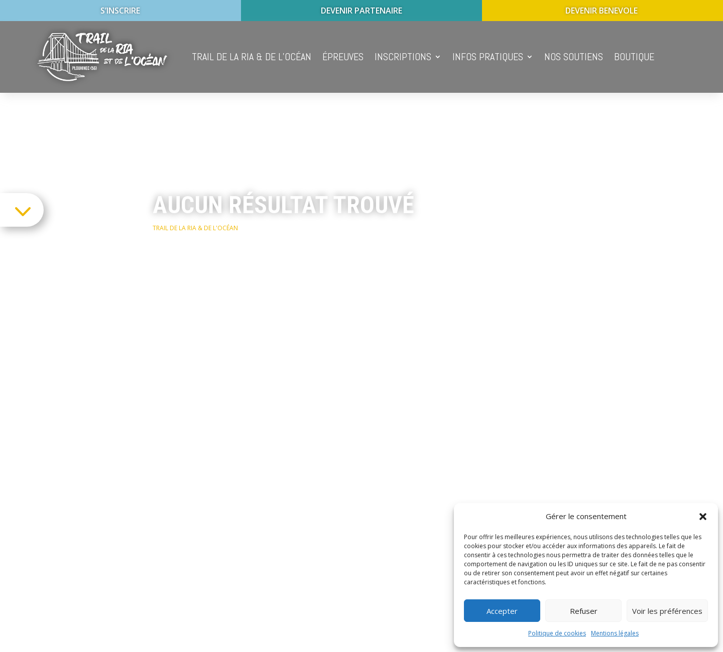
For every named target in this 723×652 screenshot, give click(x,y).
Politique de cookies (557, 633)
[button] (703, 517)
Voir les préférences (667, 611)
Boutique (634, 56)
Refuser (583, 611)
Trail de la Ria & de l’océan (251, 56)
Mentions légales (615, 633)
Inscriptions (403, 56)
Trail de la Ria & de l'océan (195, 228)
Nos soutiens (573, 56)
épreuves (343, 56)
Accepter (502, 611)
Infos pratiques (487, 56)
